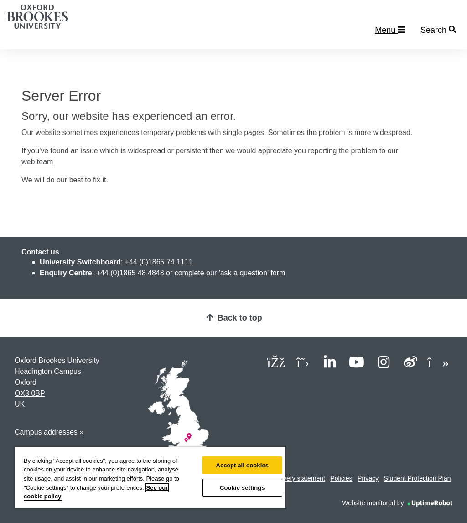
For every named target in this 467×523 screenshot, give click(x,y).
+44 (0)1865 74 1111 (159, 262)
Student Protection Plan (417, 478)
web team (37, 162)
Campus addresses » (49, 432)
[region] (150, 477)
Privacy (368, 478)
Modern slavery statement (288, 478)
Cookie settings (242, 487)
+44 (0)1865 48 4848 (130, 273)
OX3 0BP (30, 393)
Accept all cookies (242, 465)
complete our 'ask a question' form (230, 273)
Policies (341, 478)
